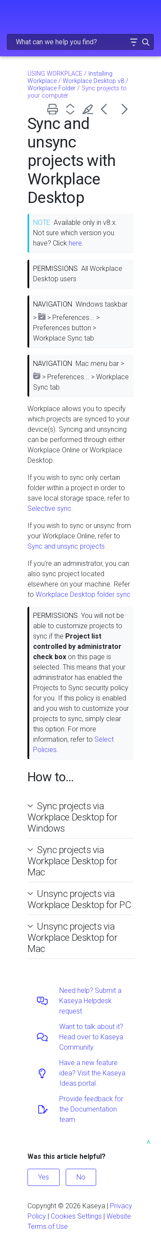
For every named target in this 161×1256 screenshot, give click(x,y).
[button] (133, 42)
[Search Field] (80, 42)
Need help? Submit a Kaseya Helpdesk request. (90, 1000)
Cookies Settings (76, 1216)
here (75, 243)
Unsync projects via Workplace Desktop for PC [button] (79, 899)
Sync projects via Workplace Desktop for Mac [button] (72, 861)
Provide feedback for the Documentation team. (91, 1109)
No (80, 1177)
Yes (43, 1177)
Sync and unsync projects (66, 546)
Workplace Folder (51, 88)
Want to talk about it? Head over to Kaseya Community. (91, 1037)
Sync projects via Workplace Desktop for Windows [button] (72, 817)
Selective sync (49, 508)
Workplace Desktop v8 (93, 81)
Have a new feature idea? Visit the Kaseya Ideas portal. (92, 1073)
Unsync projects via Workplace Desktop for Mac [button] (72, 937)
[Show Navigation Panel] (11, 15)
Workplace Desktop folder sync (83, 594)
